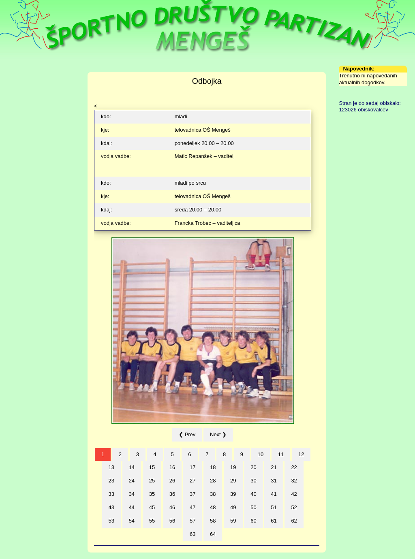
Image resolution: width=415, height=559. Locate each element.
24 (132, 481)
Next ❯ (218, 434)
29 (233, 481)
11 (281, 454)
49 (233, 507)
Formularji (18, 126)
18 (213, 467)
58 (213, 521)
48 (213, 507)
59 (233, 521)
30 (253, 481)
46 (172, 507)
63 (192, 534)
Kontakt (15, 146)
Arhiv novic (19, 136)
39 (233, 494)
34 (132, 494)
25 (152, 481)
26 (172, 481)
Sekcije (15, 96)
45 (152, 507)
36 (172, 494)
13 (111, 467)
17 (192, 467)
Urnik (12, 86)
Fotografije (18, 116)
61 (273, 521)
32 (294, 481)
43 (111, 507)
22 (294, 467)
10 (260, 454)
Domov (14, 65)
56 (172, 521)
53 (111, 521)
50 (253, 507)
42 (294, 494)
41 (273, 494)
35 (152, 494)
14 (132, 467)
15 (152, 467)
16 (172, 467)
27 (192, 481)
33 (111, 494)
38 (213, 494)
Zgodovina (18, 105)
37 (192, 494)
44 (132, 507)
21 (273, 467)
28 (213, 481)
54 (132, 521)
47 (192, 507)
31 (273, 481)
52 (294, 507)
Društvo (15, 76)
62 (294, 521)
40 (253, 494)
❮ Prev (187, 434)
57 (192, 521)
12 (301, 454)
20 (253, 467)
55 (152, 521)
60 (253, 521)
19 (233, 467)
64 (213, 534)
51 (273, 507)
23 (111, 481)
